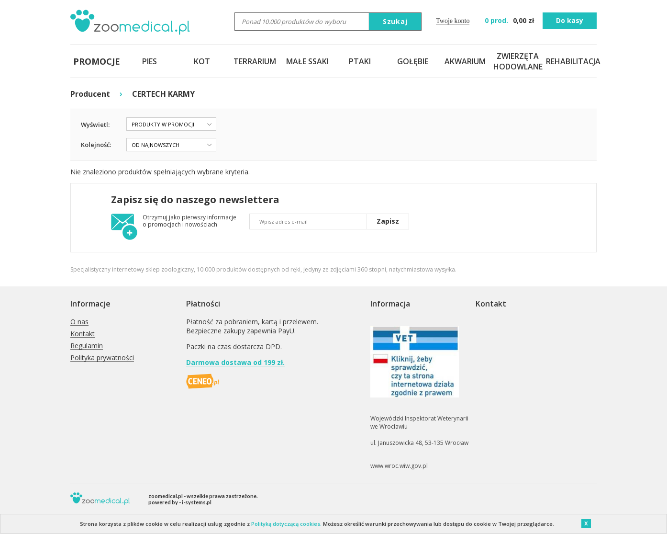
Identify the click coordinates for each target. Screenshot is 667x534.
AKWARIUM (465, 61)
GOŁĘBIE (412, 61)
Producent (90, 94)
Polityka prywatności (102, 358)
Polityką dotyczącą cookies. (286, 523)
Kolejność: (96, 144)
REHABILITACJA (570, 61)
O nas (79, 322)
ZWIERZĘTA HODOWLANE (517, 61)
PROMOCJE (96, 61)
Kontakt (82, 334)
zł (510, 20)
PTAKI (360, 61)
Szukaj (395, 21)
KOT (202, 61)
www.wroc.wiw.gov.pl (399, 466)
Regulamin (86, 346)
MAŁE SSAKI (307, 61)
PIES (149, 61)
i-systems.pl (196, 502)
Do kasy (569, 20)
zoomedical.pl (165, 496)
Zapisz (388, 221)
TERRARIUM (254, 61)
